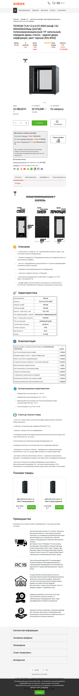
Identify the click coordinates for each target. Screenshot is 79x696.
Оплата (52, 10)
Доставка (44, 10)
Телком (16, 45)
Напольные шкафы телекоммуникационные (45, 19)
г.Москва (24, 136)
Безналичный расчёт (20, 162)
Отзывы (17, 183)
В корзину (39, 123)
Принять (39, 692)
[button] (15, 10)
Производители (24, 10)
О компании (61, 10)
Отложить (58, 122)
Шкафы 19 (24, 19)
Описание (18, 177)
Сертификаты (44, 177)
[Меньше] (16, 123)
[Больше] (26, 123)
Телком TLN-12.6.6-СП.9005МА (23, 21)
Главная (16, 19)
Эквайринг (16, 165)
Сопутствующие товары (61, 177)
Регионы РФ (25, 142)
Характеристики (30, 177)
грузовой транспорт (27, 139)
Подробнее (44, 687)
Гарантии (35, 10)
